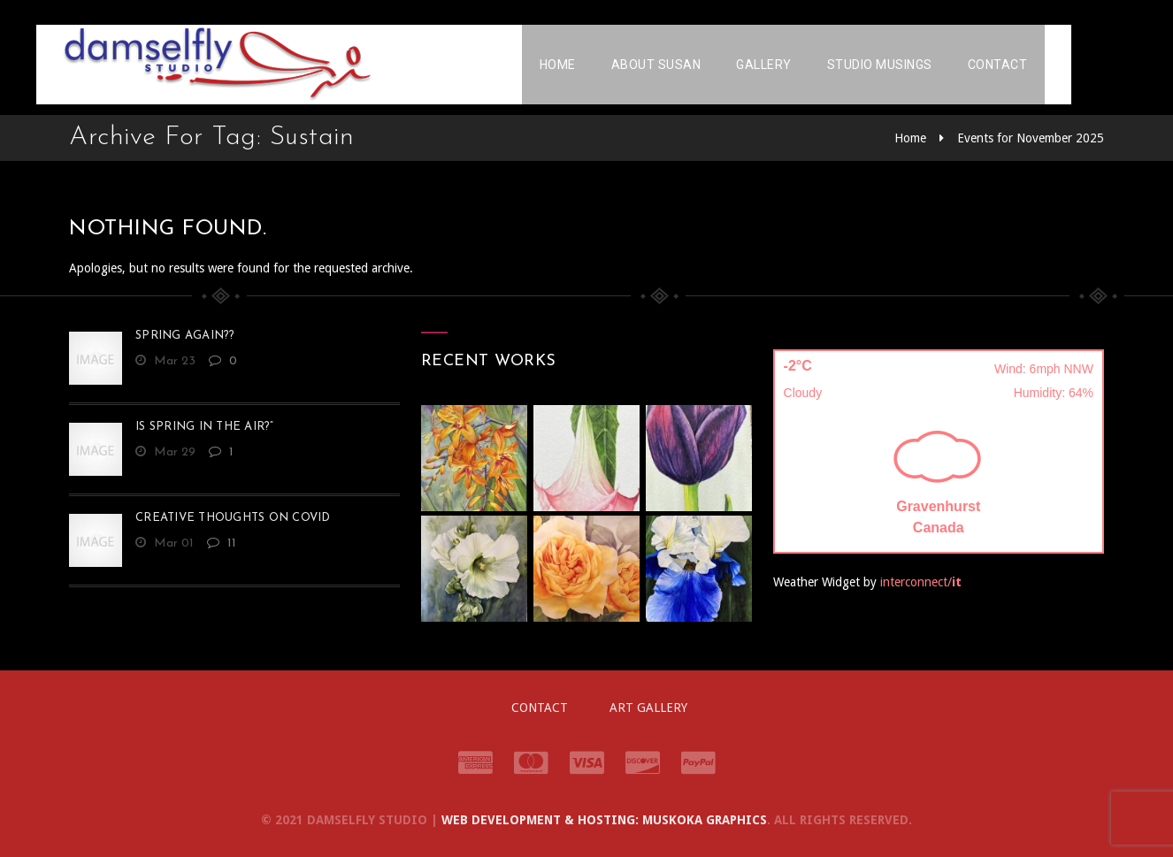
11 (221, 543)
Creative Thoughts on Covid (233, 518)
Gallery (796, 66)
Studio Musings (912, 66)
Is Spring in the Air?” (204, 426)
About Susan (689, 66)
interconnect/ (921, 582)
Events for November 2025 (1030, 138)
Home (590, 66)
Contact (1030, 66)
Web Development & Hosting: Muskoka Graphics (604, 820)
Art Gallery (648, 707)
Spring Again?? (185, 335)
